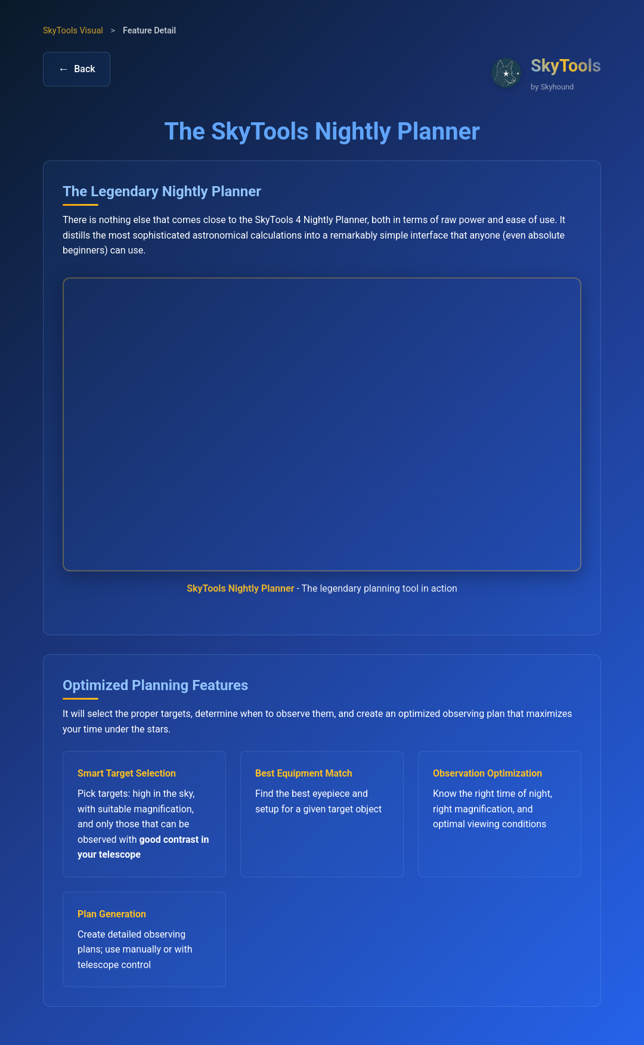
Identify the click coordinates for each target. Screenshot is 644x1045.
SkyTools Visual (73, 31)
